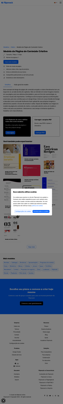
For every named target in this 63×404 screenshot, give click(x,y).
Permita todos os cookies (41, 211)
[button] (3, 400)
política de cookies (37, 205)
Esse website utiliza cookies (31, 193)
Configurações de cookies (23, 211)
